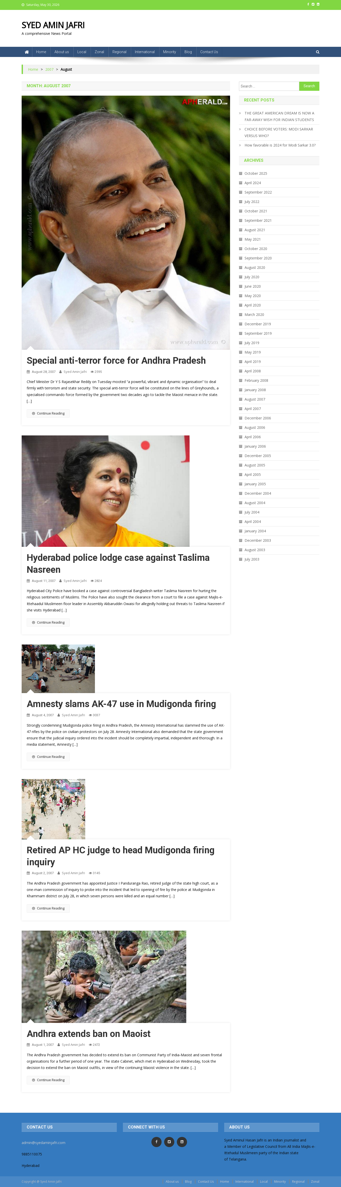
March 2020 (254, 314)
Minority (169, 52)
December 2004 (258, 493)
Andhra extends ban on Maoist (88, 1034)
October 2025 (256, 173)
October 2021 (256, 211)
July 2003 (252, 559)
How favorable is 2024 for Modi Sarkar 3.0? (280, 145)
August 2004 (255, 502)
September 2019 (258, 333)
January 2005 (255, 483)
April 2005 (253, 474)
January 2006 (255, 446)
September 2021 (258, 220)
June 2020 (253, 286)
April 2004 (253, 521)
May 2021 (253, 239)
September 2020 (258, 258)
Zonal (99, 52)
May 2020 (253, 295)
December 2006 (258, 418)
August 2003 (255, 549)
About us (61, 52)
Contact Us (209, 52)
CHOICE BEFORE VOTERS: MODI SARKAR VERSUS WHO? (279, 132)
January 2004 (255, 531)
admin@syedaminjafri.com (43, 1142)
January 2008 (255, 389)
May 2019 (253, 352)
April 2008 (253, 371)
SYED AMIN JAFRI (53, 25)
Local (81, 52)
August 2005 (255, 465)
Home (41, 52)
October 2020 (256, 248)
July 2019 (252, 342)
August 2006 (255, 427)
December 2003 (258, 540)
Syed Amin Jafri (75, 371)
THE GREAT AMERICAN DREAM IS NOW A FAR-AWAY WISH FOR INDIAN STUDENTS (279, 116)
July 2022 (252, 201)
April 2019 (253, 361)
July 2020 (252, 276)
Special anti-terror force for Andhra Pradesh (116, 360)
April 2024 (253, 182)
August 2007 (255, 399)
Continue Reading (48, 413)
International (145, 52)
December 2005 (258, 455)
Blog (188, 52)
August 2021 (255, 229)
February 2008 (256, 380)
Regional (119, 52)
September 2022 (258, 192)
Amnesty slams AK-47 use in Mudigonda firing (121, 704)
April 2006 (253, 436)
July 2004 (252, 512)
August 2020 (255, 267)
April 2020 (253, 305)
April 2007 (253, 408)
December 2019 (258, 323)
